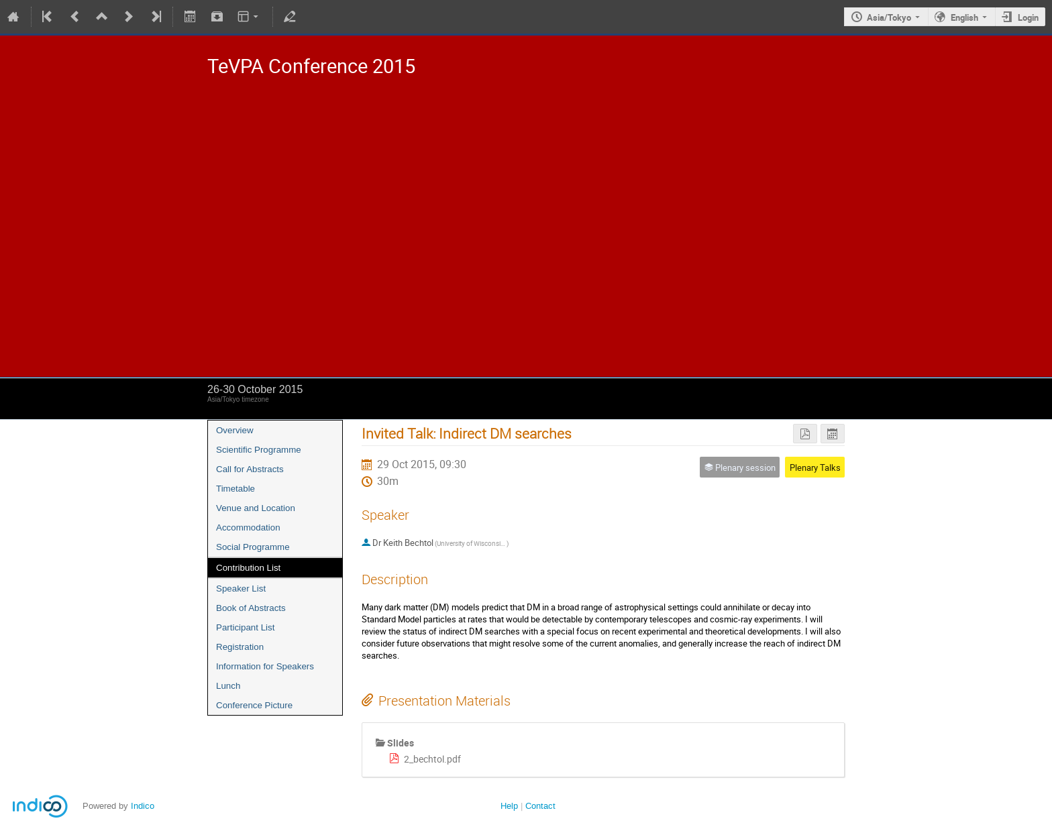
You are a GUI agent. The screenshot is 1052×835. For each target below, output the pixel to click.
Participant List (245, 627)
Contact (540, 806)
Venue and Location (255, 508)
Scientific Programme (258, 450)
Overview (235, 430)
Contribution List (248, 568)
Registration (240, 647)
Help (509, 806)
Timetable (235, 489)
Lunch (228, 686)
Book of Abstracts (251, 608)
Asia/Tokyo (889, 17)
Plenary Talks (815, 467)
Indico (142, 806)
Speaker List (241, 588)
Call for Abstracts (250, 469)
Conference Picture (254, 705)
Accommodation (248, 527)
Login (1028, 17)
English (964, 17)
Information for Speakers (265, 666)
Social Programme (253, 547)
